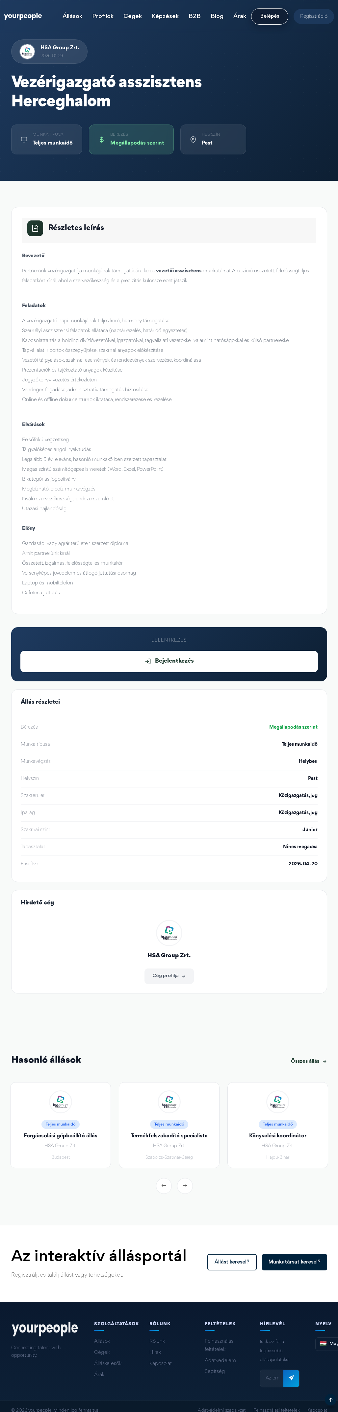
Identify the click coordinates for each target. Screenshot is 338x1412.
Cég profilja (169, 975)
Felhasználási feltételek (219, 1345)
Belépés (269, 16)
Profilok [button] (103, 16)
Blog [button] (217, 16)
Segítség (215, 1371)
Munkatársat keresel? (295, 1262)
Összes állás (309, 1061)
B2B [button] (195, 16)
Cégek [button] (132, 16)
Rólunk (157, 1341)
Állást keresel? (232, 1262)
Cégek (102, 1352)
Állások (102, 1341)
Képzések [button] (165, 16)
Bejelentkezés (169, 661)
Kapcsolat (160, 1363)
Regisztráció (313, 16)
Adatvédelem (220, 1360)
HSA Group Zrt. (59, 48)
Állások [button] (72, 16)
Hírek (155, 1352)
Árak (99, 1375)
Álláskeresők (107, 1363)
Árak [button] (239, 16)
